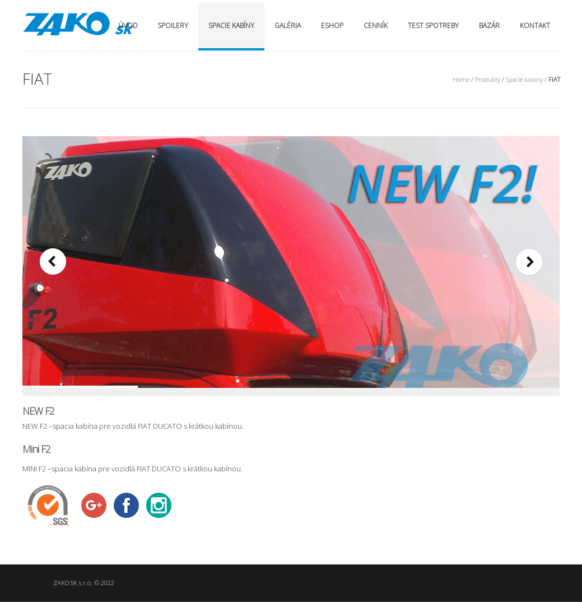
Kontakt (535, 25)
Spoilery (172, 25)
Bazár (489, 25)
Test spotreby (433, 25)
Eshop (332, 25)
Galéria (287, 25)
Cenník (376, 25)
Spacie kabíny (231, 25)
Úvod (128, 25)
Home (461, 79)
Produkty (487, 79)
